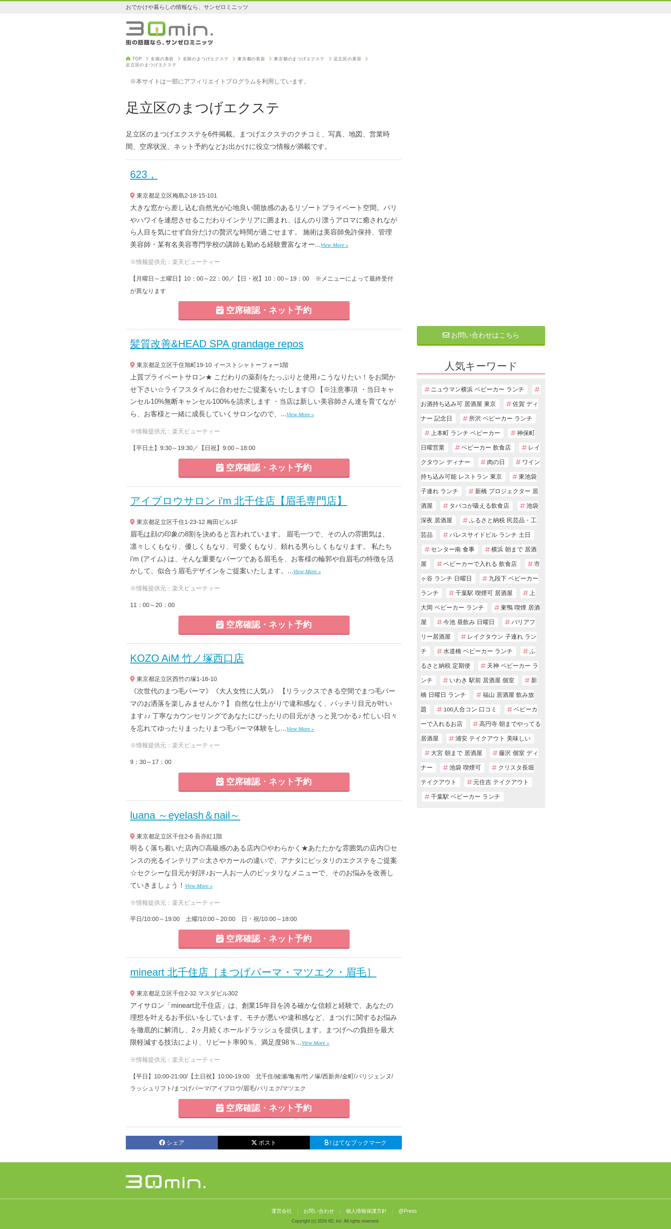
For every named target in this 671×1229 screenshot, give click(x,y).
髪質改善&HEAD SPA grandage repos (216, 343)
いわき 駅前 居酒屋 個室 (481, 680)
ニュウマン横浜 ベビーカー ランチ (477, 389)
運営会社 (281, 1211)
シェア (171, 1142)
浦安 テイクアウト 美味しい (493, 738)
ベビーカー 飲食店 (486, 447)
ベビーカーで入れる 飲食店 (480, 564)
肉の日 (496, 462)
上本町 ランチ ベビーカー (465, 433)
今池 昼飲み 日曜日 (469, 622)
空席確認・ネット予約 (264, 310)
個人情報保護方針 (366, 1211)
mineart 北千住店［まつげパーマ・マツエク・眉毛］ (253, 972)
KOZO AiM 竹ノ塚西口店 (187, 658)
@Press (407, 1211)
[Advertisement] (481, 184)
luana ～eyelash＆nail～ (185, 815)
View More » (334, 245)
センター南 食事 (453, 549)
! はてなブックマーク (356, 1142)
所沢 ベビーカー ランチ (500, 418)
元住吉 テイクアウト (501, 782)
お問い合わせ (318, 1211)
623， (143, 174)
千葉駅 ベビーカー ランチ (465, 797)
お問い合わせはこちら (481, 335)
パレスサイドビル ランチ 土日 (490, 535)
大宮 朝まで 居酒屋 (456, 753)
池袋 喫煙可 (465, 767)
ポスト (263, 1142)
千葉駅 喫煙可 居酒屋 (484, 593)
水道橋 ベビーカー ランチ (478, 651)
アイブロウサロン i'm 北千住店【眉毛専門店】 (238, 500)
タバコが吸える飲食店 (479, 506)
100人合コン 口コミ (469, 709)
